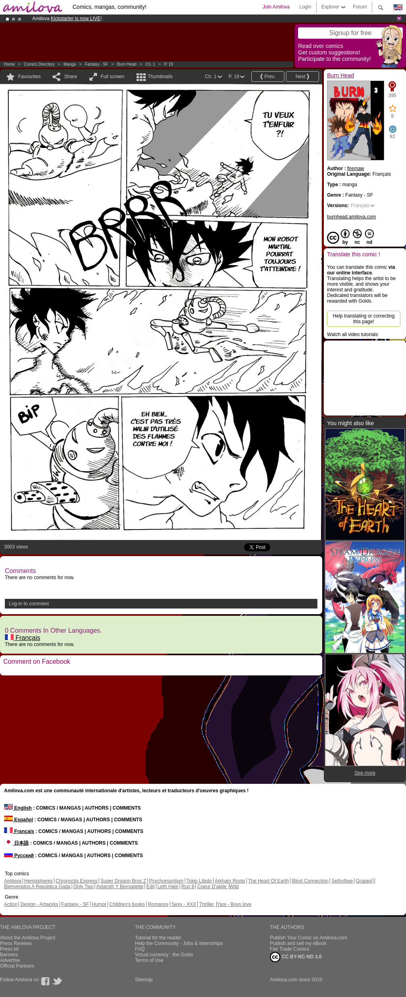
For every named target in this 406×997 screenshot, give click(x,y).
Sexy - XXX (184, 904)
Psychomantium (166, 881)
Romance (158, 904)
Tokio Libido (199, 881)
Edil (151, 886)
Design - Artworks (39, 904)
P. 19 (168, 64)
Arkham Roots (230, 881)
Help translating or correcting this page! (363, 318)
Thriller (207, 904)
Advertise (10, 960)
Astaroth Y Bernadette (120, 886)
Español (18, 820)
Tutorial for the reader (158, 938)
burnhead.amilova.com (351, 217)
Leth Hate (167, 886)
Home (9, 64)
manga (70, 64)
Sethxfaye (342, 881)
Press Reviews (16, 943)
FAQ (140, 949)
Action (10, 904)
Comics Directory (39, 64)
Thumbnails (160, 76)
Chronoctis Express (76, 881)
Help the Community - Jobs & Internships (179, 943)
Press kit (9, 949)
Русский (19, 855)
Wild (233, 886)
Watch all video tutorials (352, 334)
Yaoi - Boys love (234, 904)
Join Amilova (276, 7)
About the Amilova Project (27, 938)
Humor (99, 904)
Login (305, 7)
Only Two (83, 886)
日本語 (16, 843)
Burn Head (127, 64)
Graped (364, 881)
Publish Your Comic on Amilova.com (308, 938)
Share (70, 76)
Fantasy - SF (96, 64)
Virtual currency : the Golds (164, 955)
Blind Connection (310, 881)
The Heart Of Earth (268, 881)
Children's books (127, 904)
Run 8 (187, 886)
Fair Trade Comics (289, 949)
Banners (9, 955)
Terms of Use (149, 960)
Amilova (12, 881)
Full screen (112, 76)
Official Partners (17, 966)
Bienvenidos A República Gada (37, 886)
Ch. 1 (150, 64)
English (18, 808)
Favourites (29, 76)
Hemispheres (38, 881)
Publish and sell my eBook (298, 943)
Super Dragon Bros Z (123, 881)
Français (22, 637)
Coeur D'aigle (212, 886)
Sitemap (144, 979)
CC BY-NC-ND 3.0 (296, 957)
